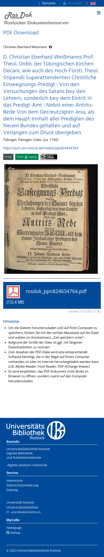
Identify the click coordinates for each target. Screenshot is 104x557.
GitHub (13, 533)
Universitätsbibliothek (22, 507)
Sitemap (12, 490)
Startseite (48, 3)
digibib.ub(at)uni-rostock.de (27, 465)
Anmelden (72, 3)
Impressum (14, 480)
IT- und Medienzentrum (23, 512)
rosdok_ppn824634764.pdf (49, 295)
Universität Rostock (20, 502)
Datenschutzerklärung (22, 485)
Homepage (14, 528)
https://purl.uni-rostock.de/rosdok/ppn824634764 (40, 148)
